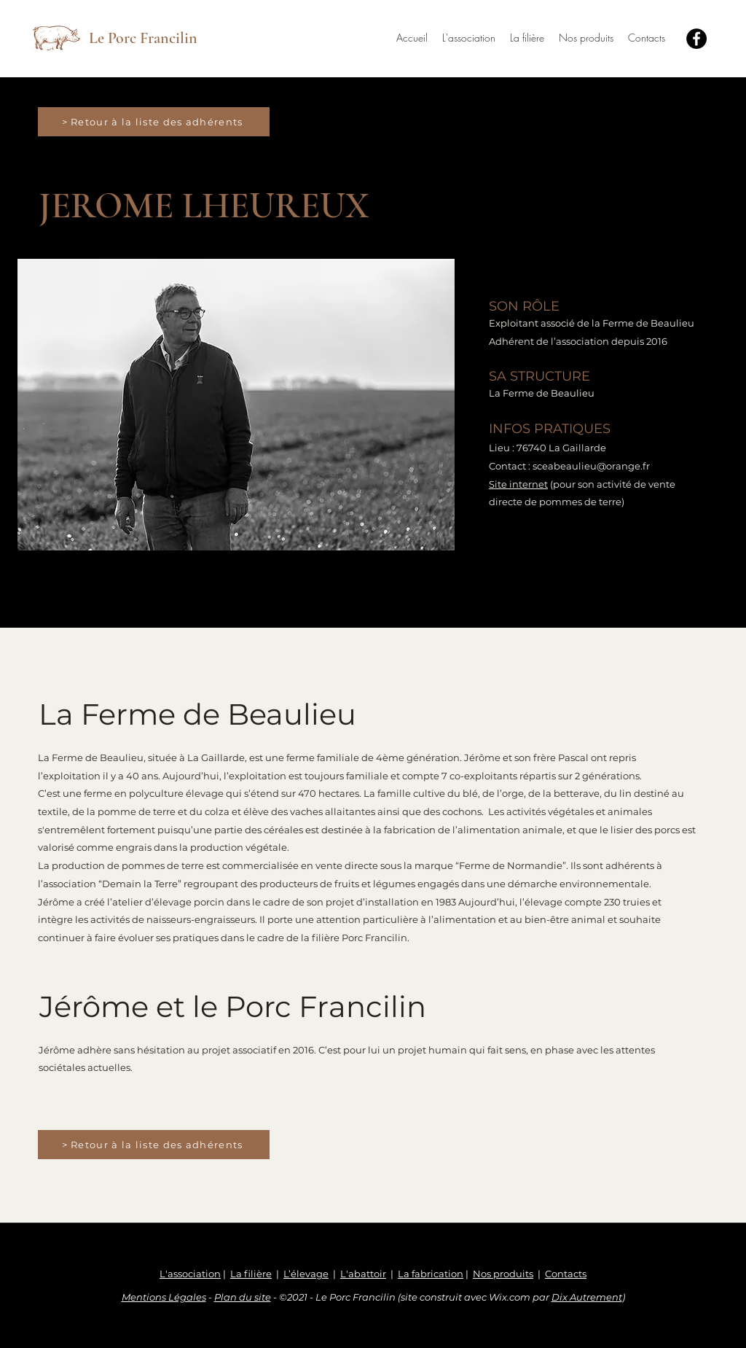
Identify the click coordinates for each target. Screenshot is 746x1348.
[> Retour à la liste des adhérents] (154, 121)
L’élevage (306, 1273)
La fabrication (430, 1273)
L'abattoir (363, 1273)
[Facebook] (696, 38)
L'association (190, 1273)
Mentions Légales (164, 1297)
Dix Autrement (586, 1297)
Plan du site (242, 1297)
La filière (251, 1273)
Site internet (518, 484)
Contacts (565, 1273)
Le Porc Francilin (143, 37)
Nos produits (503, 1273)
